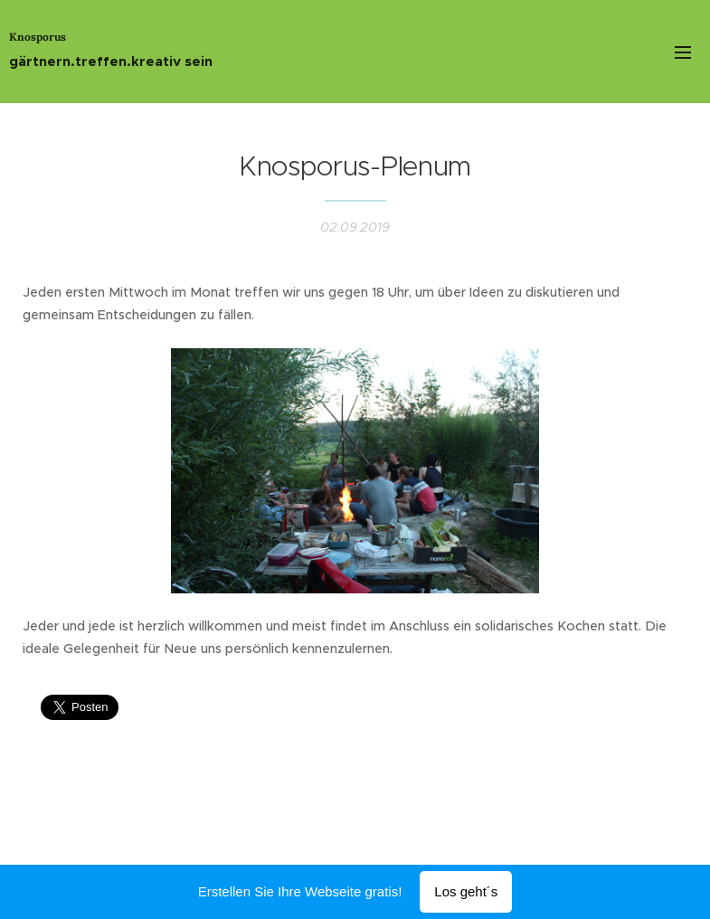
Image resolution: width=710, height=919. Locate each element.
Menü (683, 52)
